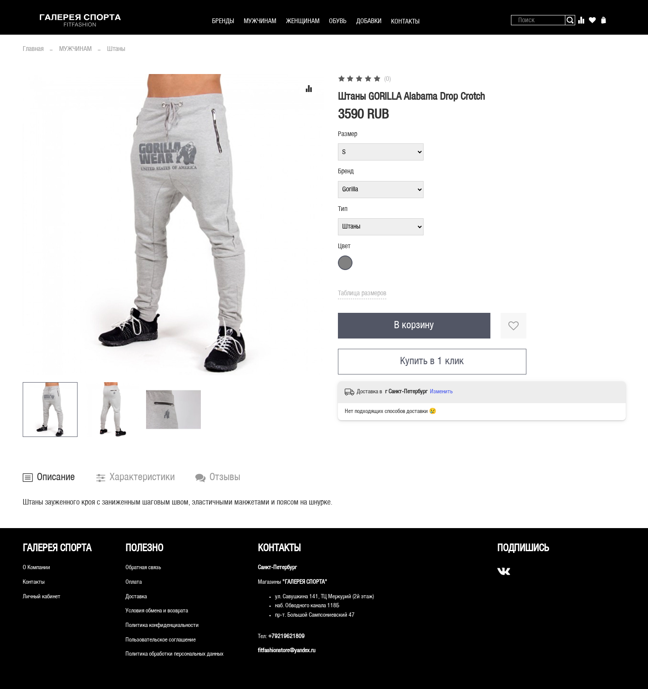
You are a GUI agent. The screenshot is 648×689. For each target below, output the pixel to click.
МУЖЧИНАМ (260, 21)
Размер (347, 134)
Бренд (346, 171)
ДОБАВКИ (369, 21)
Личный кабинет (41, 597)
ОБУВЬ (337, 21)
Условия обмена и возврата (156, 611)
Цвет (344, 246)
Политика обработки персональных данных (174, 654)
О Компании (36, 567)
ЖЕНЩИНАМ (303, 21)
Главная (33, 49)
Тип (342, 209)
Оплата (133, 582)
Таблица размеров (362, 293)
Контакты (34, 582)
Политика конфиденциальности (162, 625)
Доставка (136, 597)
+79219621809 (286, 636)
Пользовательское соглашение (160, 640)
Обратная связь (143, 567)
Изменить (441, 392)
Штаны (116, 49)
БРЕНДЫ (223, 21)
